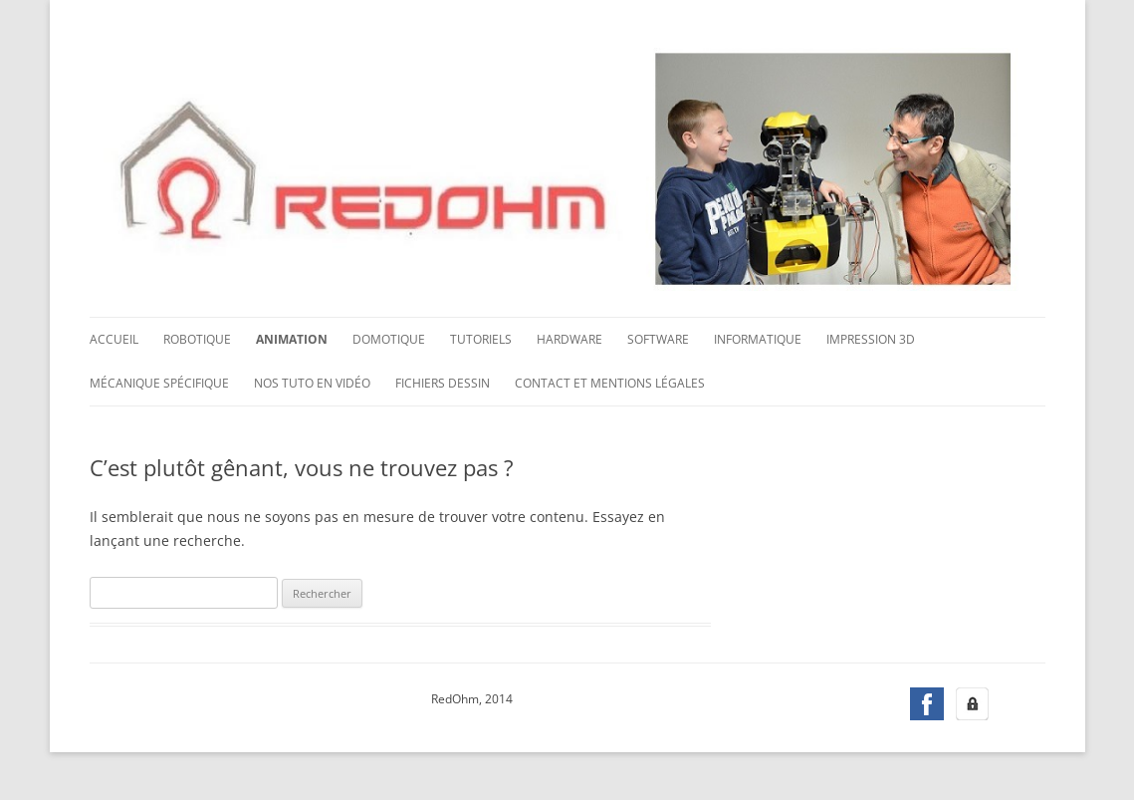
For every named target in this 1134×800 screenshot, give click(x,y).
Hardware (569, 339)
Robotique (197, 339)
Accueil (114, 339)
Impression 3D (870, 339)
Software (658, 339)
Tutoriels (481, 339)
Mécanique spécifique (159, 383)
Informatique (757, 339)
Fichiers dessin (442, 383)
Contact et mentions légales (610, 383)
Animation (292, 339)
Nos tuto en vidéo (312, 383)
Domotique (388, 339)
